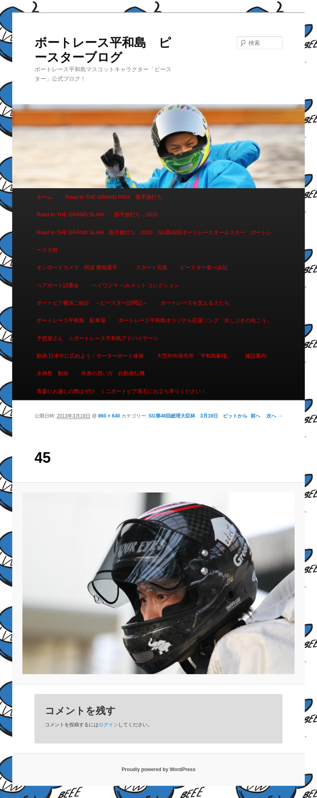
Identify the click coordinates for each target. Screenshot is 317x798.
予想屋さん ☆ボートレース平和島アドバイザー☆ (97, 338)
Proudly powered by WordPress (158, 769)
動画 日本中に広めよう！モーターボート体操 (90, 356)
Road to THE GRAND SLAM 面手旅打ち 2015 (97, 214)
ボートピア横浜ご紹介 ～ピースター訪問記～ (92, 303)
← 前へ (252, 416)
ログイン (108, 725)
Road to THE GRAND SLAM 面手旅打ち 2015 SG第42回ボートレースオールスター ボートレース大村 (154, 241)
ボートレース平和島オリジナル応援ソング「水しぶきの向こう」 (195, 320)
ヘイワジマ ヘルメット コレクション (135, 285)
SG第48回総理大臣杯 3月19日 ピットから (198, 416)
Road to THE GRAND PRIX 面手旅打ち (113, 197)
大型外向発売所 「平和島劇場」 (195, 356)
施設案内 (255, 356)
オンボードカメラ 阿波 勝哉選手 (80, 267)
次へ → (274, 416)
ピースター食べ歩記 (204, 267)
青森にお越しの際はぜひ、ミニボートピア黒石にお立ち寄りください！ (121, 391)
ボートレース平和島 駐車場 (71, 320)
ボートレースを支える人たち (195, 303)
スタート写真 (151, 267)
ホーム (45, 197)
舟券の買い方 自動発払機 (113, 373)
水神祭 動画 (52, 373)
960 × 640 (109, 416)
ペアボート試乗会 (58, 285)
